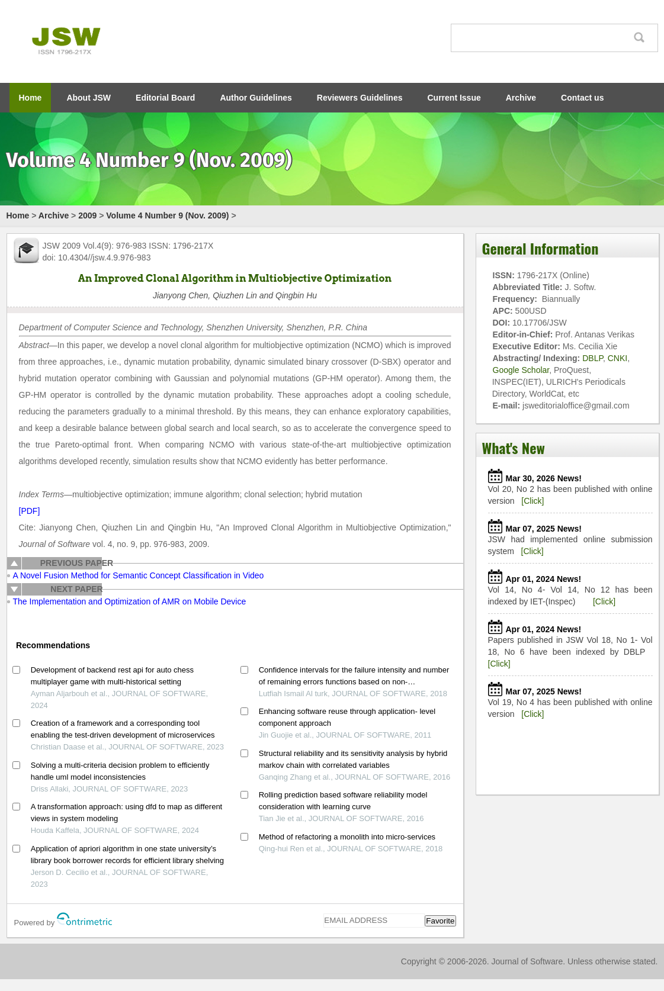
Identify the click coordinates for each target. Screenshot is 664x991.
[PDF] (29, 511)
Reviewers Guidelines (360, 97)
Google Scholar (521, 370)
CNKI (617, 358)
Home (30, 97)
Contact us (582, 97)
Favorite (440, 920)
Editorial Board (165, 97)
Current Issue (454, 97)
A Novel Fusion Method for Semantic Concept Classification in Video (138, 575)
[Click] (532, 501)
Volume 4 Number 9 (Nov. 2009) (167, 215)
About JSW (88, 97)
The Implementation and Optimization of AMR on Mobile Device (129, 601)
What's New (513, 447)
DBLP (592, 358)
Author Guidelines (255, 97)
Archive (521, 97)
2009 (87, 215)
